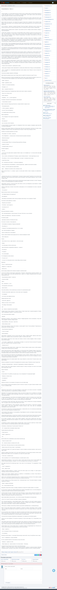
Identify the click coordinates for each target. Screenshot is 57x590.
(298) (47, 62)
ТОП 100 (18, 2)
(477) (47, 73)
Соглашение (23, 2)
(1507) (48, 5)
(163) (47, 55)
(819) (47, 75)
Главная (13, 2)
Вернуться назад (4, 554)
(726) (47, 46)
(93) (48, 12)
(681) (48, 30)
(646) (47, 21)
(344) (47, 48)
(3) (48, 80)
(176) (47, 10)
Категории (30, 2)
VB (37, 554)
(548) (47, 57)
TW (33, 554)
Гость (54, 2)
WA (35, 554)
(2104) (47, 53)
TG (29, 554)
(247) (48, 44)
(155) (47, 64)
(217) (47, 35)
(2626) (47, 37)
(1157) (48, 71)
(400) (47, 28)
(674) (48, 39)
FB (31, 554)
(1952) (47, 26)
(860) (49, 19)
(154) (47, 66)
